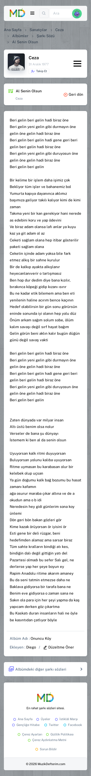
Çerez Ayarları (29, 734)
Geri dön (73, 94)
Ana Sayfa (12, 30)
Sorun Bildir (45, 749)
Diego (31, 647)
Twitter (51, 725)
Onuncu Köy (41, 638)
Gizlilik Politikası (59, 734)
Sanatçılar (38, 30)
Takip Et (39, 71)
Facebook (72, 725)
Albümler (20, 36)
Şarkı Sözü (46, 36)
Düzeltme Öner (58, 647)
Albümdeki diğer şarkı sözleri (37, 669)
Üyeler (42, 719)
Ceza (59, 30)
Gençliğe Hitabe (25, 725)
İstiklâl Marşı (66, 719)
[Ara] (61, 13)
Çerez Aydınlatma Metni (46, 740)
